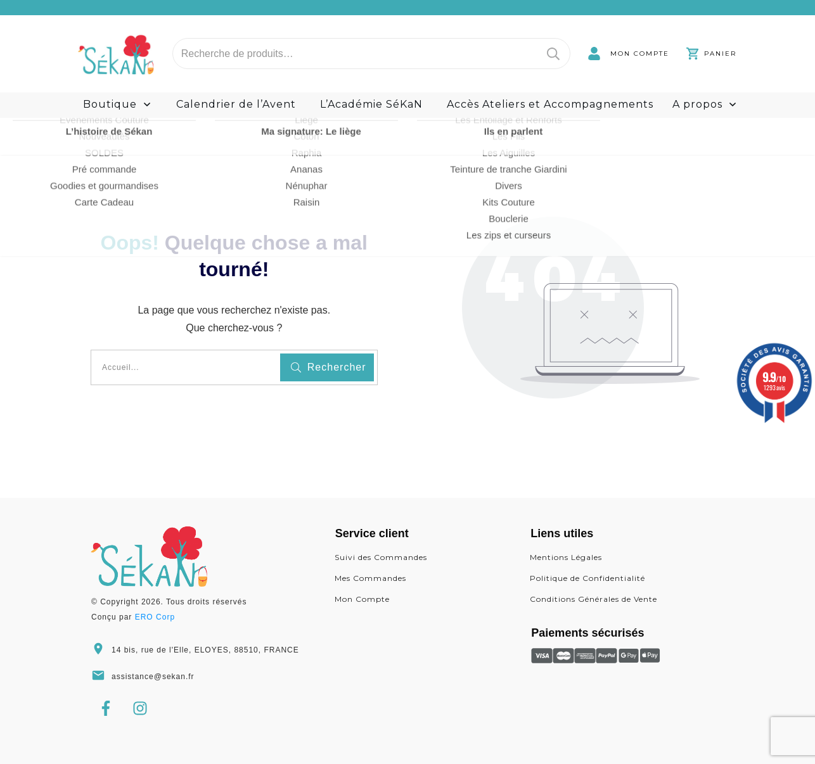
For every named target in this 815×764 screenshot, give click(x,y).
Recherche (553, 53)
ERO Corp (155, 617)
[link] (628, 53)
